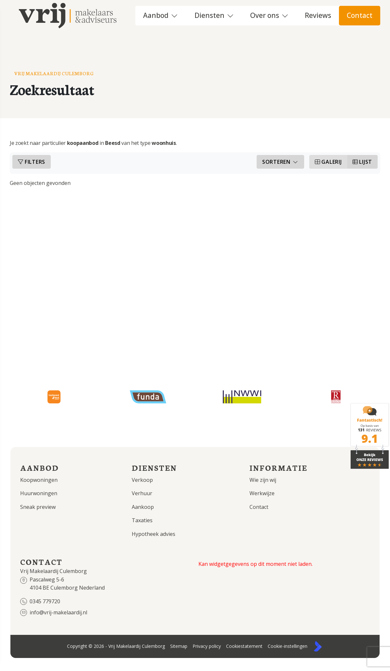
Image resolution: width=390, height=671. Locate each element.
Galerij (328, 164)
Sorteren (280, 164)
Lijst (362, 164)
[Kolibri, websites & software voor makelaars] (318, 649)
